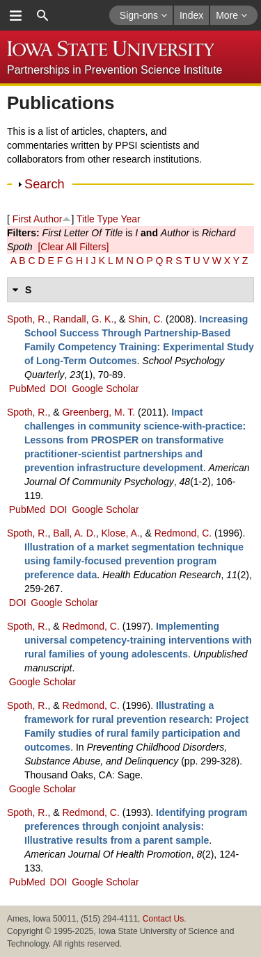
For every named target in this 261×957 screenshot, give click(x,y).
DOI (59, 388)
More (231, 15)
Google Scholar (105, 388)
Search (44, 184)
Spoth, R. (27, 319)
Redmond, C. (183, 533)
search (42, 15)
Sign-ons (143, 15)
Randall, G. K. (83, 319)
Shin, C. (145, 319)
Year (130, 218)
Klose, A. (120, 533)
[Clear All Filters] (73, 246)
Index (191, 15)
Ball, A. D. (74, 533)
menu (15, 15)
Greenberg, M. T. (98, 412)
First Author (38, 218)
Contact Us (163, 919)
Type (107, 218)
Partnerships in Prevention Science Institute (115, 70)
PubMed (27, 388)
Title (86, 218)
